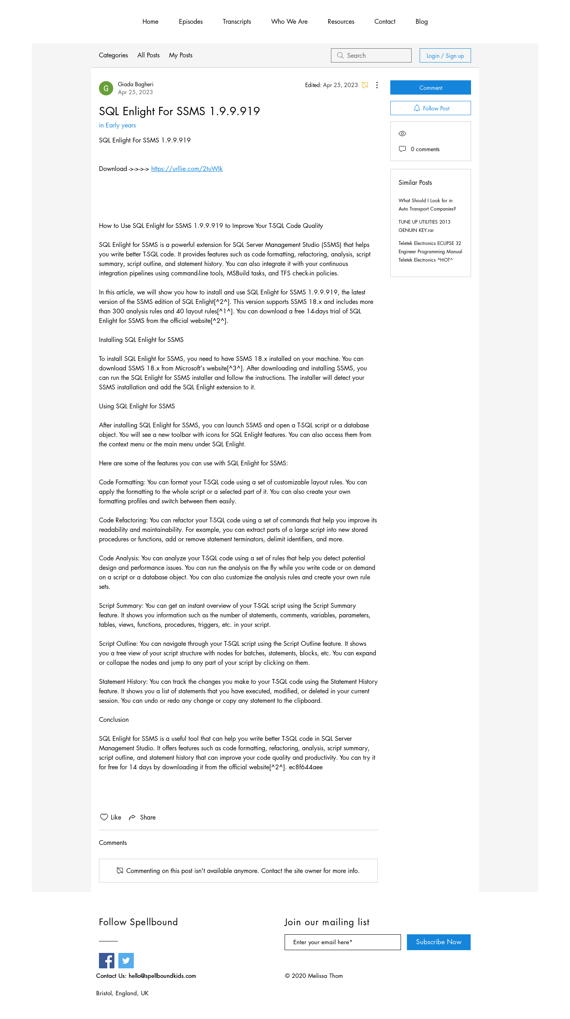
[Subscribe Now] (439, 942)
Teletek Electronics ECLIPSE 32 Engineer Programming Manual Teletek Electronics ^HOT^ (430, 251)
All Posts (148, 55)
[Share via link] (141, 817)
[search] (371, 55)
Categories (113, 55)
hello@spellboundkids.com (162, 975)
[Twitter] (126, 960)
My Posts (180, 55)
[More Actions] (373, 85)
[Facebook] (106, 960)
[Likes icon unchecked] (104, 817)
